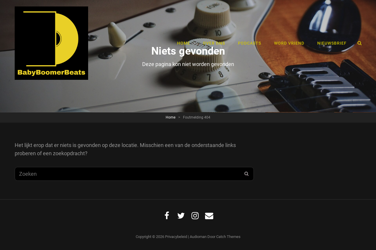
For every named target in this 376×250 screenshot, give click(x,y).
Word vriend (289, 43)
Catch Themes (228, 236)
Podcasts (249, 43)
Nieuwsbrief (332, 43)
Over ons (214, 43)
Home (183, 43)
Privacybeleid (176, 236)
